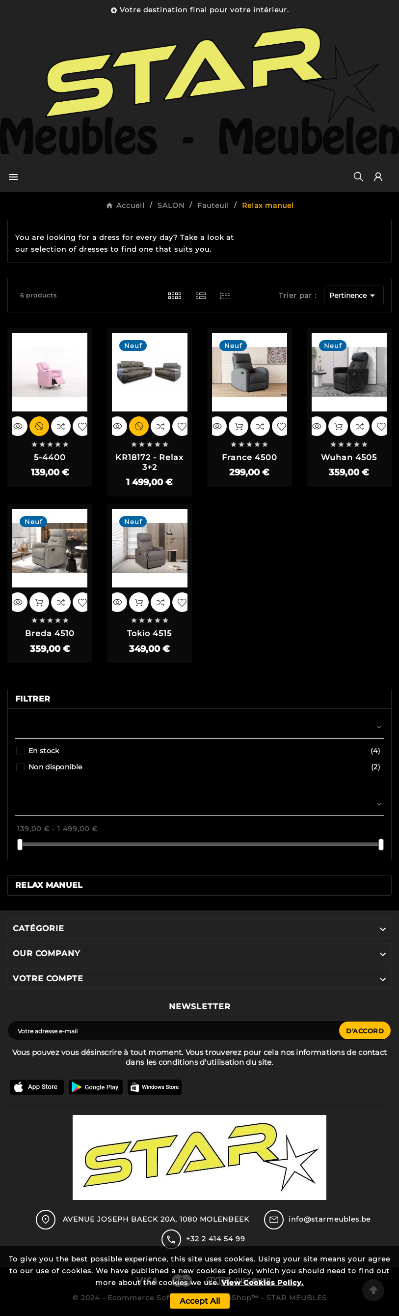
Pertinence (353, 295)
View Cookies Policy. (262, 1282)
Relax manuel (49, 885)
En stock (204, 750)
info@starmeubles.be (330, 1219)
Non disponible (204, 766)
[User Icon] (378, 176)
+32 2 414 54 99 (215, 1238)
